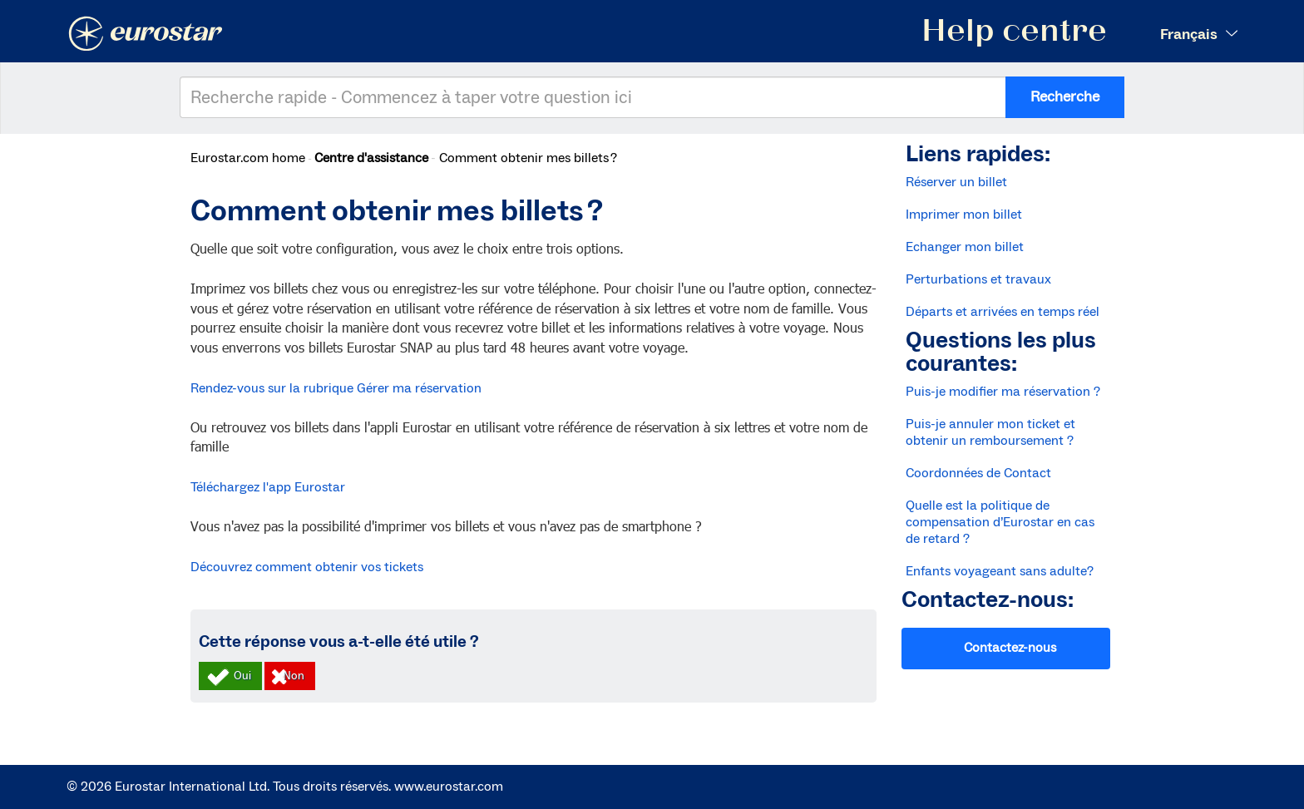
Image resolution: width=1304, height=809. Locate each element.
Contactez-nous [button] (1010, 647)
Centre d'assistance (371, 158)
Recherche (1064, 96)
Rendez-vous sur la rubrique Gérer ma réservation (337, 388)
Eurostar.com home (247, 158)
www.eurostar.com (448, 786)
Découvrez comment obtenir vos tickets (306, 567)
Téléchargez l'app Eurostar (267, 487)
